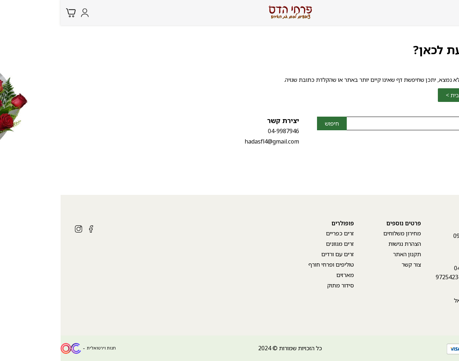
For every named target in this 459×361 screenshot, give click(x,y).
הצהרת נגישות (344, 244)
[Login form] (24, 13)
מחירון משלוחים (341, 233)
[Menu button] (448, 11)
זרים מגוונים (279, 244)
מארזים (284, 275)
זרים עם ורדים (277, 254)
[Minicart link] (10, 13)
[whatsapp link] (448, 348)
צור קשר (350, 264)
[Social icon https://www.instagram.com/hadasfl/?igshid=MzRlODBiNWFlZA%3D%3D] (18, 229)
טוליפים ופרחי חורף (270, 264)
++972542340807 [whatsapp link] (398, 277)
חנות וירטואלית (40, 348)
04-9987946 (222, 131)
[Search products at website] (434, 12)
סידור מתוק (279, 285)
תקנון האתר (346, 254)
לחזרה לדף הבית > (406, 95)
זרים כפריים (279, 233)
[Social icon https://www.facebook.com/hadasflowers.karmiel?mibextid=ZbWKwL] (30, 229)
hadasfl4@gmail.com (211, 141)
